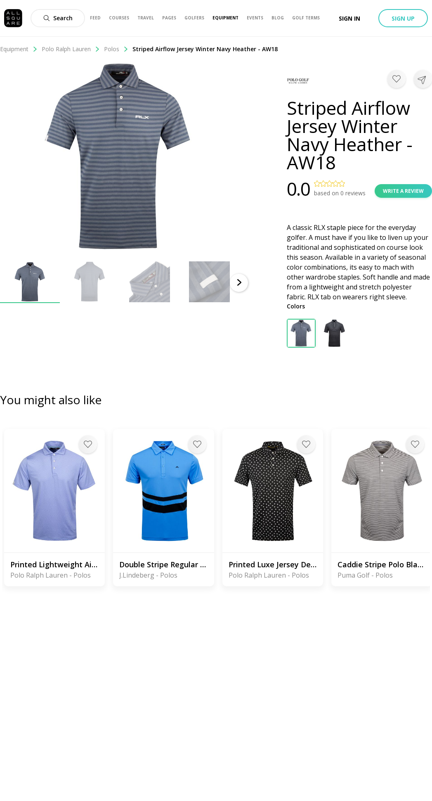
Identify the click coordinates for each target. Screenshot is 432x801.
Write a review (403, 190)
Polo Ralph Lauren (71, 49)
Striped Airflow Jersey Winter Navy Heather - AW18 (205, 49)
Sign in (349, 18)
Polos (116, 49)
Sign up (403, 18)
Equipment (19, 49)
